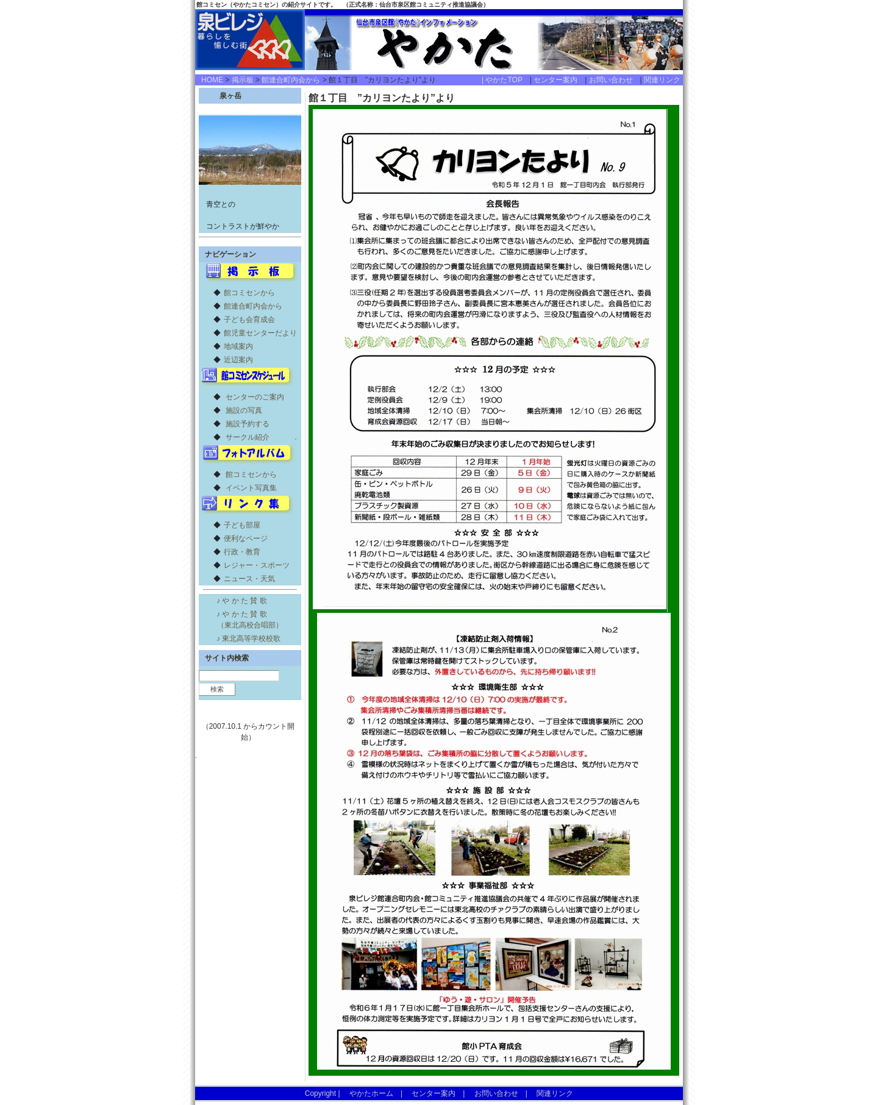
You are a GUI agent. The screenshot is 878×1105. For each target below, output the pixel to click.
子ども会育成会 (249, 319)
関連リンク (662, 80)
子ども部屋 (242, 525)
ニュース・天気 (249, 578)
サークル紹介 (247, 437)
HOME (212, 80)
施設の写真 (244, 410)
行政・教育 (242, 552)
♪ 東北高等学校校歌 (248, 638)
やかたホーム (371, 1093)
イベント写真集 (251, 488)
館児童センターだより (260, 333)
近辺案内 (238, 360)
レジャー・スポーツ (257, 565)
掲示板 (243, 80)
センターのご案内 (255, 397)
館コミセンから (249, 292)
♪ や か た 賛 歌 (241, 600)
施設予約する (247, 424)
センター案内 (559, 80)
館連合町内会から (291, 80)
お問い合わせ (614, 80)
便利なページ (246, 538)
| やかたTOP (506, 80)
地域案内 (238, 346)
